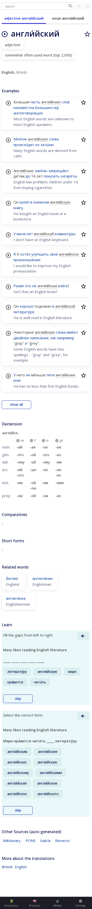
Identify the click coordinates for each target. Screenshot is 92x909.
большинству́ (47, 107)
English (21, 866)
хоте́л (25, 254)
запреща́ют (58, 170)
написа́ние (39, 337)
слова (54, 138)
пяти (51, 374)
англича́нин (42, 578)
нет (29, 233)
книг (17, 380)
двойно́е (21, 337)
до (28, 176)
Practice (34, 903)
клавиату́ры (65, 233)
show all (16, 404)
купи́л (24, 202)
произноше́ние (26, 259)
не (34, 285)
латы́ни (46, 144)
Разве (18, 285)
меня (21, 233)
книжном (41, 202)
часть (35, 101)
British (7, 866)
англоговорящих (28, 112)
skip (18, 698)
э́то (28, 285)
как (53, 337)
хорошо (27, 306)
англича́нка (16, 598)
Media (57, 903)
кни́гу (18, 207)
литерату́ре (23, 311)
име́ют (72, 332)
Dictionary (11, 903)
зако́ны (41, 170)
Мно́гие (20, 138)
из (37, 144)
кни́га (62, 285)
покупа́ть (52, 176)
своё (54, 254)
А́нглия (12, 578)
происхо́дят (23, 144)
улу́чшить (40, 254)
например (65, 337)
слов (66, 101)
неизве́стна (23, 107)
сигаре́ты (69, 176)
